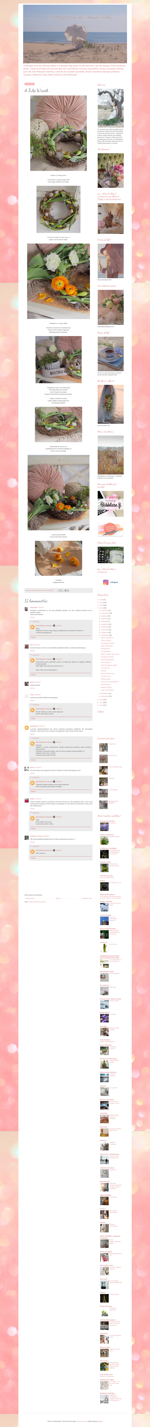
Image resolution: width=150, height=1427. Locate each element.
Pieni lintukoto (105, 1181)
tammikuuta (105, 696)
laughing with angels (107, 1380)
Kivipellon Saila (105, 862)
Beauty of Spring (106, 687)
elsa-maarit (103, 1279)
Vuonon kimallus (105, 915)
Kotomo (102, 1292)
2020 (101, 600)
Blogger (99, 1421)
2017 (101, 608)
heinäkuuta (105, 624)
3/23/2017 (41, 607)
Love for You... (113, 755)
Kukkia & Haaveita (106, 901)
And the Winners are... (108, 673)
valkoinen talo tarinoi (107, 1168)
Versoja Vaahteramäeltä (108, 929)
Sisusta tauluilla (114, 1000)
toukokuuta (105, 630)
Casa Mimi (103, 1026)
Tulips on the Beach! (107, 690)
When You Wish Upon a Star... (110, 654)
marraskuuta (105, 613)
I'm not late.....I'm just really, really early (115, 1383)
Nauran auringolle (106, 1252)
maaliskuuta (105, 635)
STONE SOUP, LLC (115, 882)
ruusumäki (103, 1113)
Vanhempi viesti (87, 898)
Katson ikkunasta (106, 1045)
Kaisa (32, 695)
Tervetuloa (113, 823)
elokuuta (104, 621)
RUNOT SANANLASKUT (107, 1041)
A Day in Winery (106, 640)
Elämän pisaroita (115, 836)
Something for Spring (107, 643)
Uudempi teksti (29, 898)
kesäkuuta (104, 627)
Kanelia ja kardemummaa (108, 1059)
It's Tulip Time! (105, 668)
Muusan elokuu (105, 1347)
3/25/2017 (38, 799)
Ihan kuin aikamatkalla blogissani (113, 918)
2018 (101, 605)
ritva (31, 645)
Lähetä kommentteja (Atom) (37, 902)
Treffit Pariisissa (114, 1294)
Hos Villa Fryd (104, 985)
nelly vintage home (106, 1374)
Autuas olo (103, 942)
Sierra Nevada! (105, 662)
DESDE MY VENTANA (107, 1393)
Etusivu (58, 898)
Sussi (32, 682)
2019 (101, 602)
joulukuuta (104, 610)
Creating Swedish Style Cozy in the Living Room (115, 1323)
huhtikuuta (104, 632)
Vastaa (32, 617)
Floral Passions (105, 1040)
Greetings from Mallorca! (113, 802)
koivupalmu (34, 726)
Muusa (32, 767)
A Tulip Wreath (105, 651)
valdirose (103, 1086)
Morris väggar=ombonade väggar (115, 1241)
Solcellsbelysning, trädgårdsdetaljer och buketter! (115, 852)
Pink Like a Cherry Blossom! (110, 682)
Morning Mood (105, 648)
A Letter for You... (106, 676)
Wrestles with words (107, 1099)
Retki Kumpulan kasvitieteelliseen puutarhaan (115, 932)
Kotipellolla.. (104, 1333)
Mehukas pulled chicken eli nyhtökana (114, 1116)
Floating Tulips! (105, 679)
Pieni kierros (113, 944)
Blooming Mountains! (107, 660)
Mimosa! (103, 671)
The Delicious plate (106, 876)
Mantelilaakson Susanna (44, 626)
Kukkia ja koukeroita (107, 835)
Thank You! (112, 744)
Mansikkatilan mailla (107, 971)
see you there (114, 1087)
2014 (101, 705)
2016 (101, 700)
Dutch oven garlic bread (107, 877)
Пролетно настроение (107, 1376)
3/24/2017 (59, 626)
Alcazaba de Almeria (107, 657)
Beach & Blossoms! (107, 638)
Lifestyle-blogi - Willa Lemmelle (110, 999)
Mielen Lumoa (104, 1012)
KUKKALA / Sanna (36, 836)
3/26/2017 (59, 817)
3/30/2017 (46, 836)
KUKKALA (103, 1140)
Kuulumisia (113, 1169)
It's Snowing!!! (113, 790)
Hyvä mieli (103, 1127)
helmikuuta (104, 693)
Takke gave (113, 987)
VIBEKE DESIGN (105, 1195)
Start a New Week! (107, 646)
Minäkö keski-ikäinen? (107, 894)
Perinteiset (113, 1014)
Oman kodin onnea (106, 1265)
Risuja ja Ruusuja (106, 1306)
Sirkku (32, 799)
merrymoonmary (81, 1421)
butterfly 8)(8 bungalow (108, 1320)
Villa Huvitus (104, 1361)
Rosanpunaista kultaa (107, 821)
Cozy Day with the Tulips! (109, 665)
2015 (101, 702)
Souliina (103, 1209)
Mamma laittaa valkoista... (108, 1072)
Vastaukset (35, 622)
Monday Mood (105, 684)
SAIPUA (102, 881)
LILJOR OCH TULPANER (108, 848)
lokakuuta (104, 616)
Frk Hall (102, 1222)
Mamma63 (33, 607)
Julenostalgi (113, 1197)
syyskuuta (104, 619)
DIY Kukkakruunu (115, 973)
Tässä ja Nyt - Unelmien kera (109, 1154)
